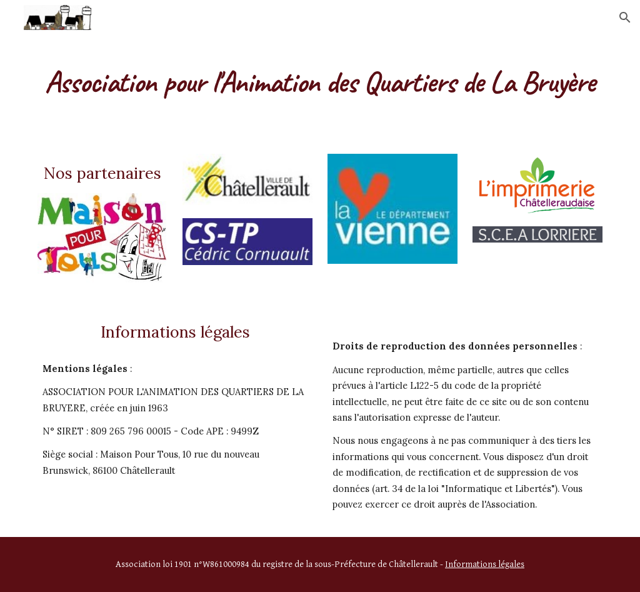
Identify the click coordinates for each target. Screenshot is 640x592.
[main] (320, 78)
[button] (625, 18)
